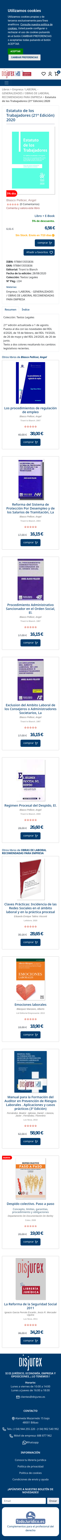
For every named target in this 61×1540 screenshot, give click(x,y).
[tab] (10, 310)
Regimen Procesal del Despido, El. (30, 805)
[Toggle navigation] (6, 83)
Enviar (53, 1501)
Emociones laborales (30, 1005)
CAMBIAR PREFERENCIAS (24, 57)
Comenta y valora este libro (23, 208)
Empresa (17, 89)
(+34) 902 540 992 (48, 1429)
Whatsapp (30, 1442)
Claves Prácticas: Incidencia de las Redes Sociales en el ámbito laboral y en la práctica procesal (30, 908)
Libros (5, 89)
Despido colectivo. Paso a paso (30, 1204)
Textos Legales (29, 277)
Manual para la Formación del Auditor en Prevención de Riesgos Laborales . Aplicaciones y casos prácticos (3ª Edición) (31, 1103)
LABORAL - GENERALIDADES (36, 291)
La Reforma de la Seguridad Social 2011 (30, 1306)
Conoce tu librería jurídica (30, 1460)
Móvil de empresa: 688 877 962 (32, 1435)
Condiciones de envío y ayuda (30, 1479)
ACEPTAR (15, 51)
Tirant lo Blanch (28, 269)
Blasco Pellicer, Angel (21, 200)
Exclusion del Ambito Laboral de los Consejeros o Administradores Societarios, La (30, 709)
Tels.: (8, 1429)
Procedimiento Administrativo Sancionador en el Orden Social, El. (30, 609)
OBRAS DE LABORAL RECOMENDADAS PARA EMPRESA (24, 851)
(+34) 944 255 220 (24, 1429)
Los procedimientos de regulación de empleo (30, 410)
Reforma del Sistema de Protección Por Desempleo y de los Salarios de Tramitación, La (30, 508)
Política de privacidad (31, 1466)
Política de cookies (30, 1473)
